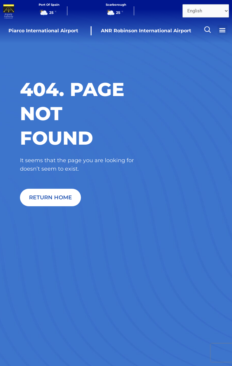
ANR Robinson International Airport (146, 31)
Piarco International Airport (43, 31)
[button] (222, 30)
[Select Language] (205, 11)
